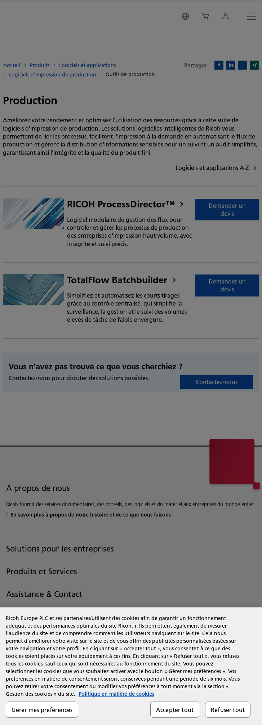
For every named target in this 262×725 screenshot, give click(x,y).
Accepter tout (175, 709)
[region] (131, 666)
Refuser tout (228, 709)
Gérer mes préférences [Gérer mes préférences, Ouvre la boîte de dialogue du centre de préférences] (42, 709)
